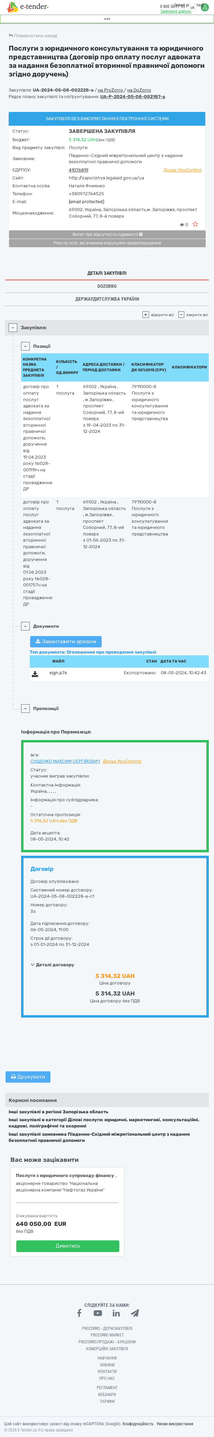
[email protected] (86, 201)
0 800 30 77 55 (172, 6)
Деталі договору (52, 964)
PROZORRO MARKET (107, 1335)
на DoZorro (139, 90)
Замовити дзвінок (176, 11)
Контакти (107, 1371)
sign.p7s (58, 672)
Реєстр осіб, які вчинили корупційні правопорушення (107, 243)
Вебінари (107, 1394)
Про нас (107, 1378)
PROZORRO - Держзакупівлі (107, 1328)
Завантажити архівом (66, 641)
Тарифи (107, 1401)
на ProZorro (111, 90)
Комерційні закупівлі (107, 1348)
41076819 (79, 170)
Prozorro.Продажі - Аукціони (107, 1342)
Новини (107, 1365)
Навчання (107, 1358)
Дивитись (68, 1246)
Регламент (107, 1387)
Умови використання (175, 1424)
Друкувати (28, 1077)
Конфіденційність (138, 1424)
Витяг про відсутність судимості (107, 234)
